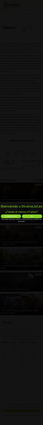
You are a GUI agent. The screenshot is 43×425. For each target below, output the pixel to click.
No (32, 216)
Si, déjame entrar (11, 216)
